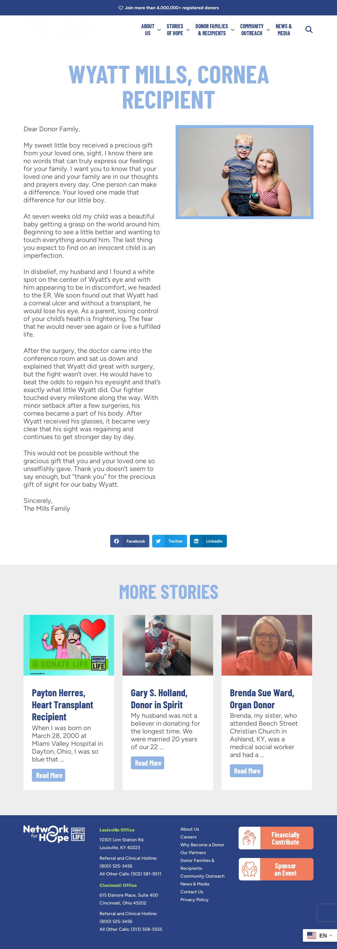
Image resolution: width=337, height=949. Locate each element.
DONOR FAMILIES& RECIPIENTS (215, 29)
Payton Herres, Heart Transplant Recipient (62, 704)
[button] (309, 29)
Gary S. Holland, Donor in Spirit (159, 698)
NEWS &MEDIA (284, 29)
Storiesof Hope (178, 29)
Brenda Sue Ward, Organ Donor (262, 698)
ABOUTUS (151, 29)
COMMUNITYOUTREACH (255, 29)
